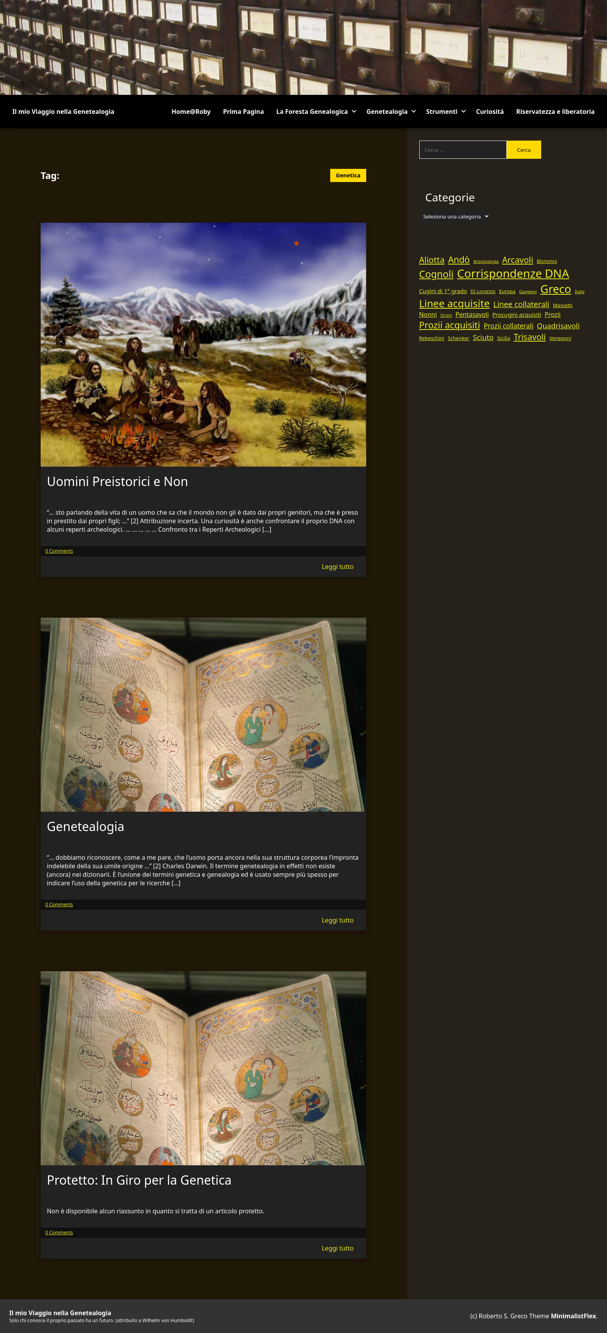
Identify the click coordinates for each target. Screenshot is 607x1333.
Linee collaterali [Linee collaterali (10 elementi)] (521, 304)
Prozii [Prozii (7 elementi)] (553, 314)
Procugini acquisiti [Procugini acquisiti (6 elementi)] (516, 314)
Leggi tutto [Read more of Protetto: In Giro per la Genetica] (337, 1248)
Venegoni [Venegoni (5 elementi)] (560, 338)
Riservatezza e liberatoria (555, 111)
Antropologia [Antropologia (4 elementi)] (486, 261)
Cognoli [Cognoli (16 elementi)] (436, 273)
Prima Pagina (243, 111)
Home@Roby (191, 111)
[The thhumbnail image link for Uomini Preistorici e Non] (203, 345)
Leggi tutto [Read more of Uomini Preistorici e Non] (337, 566)
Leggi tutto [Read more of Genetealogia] (337, 920)
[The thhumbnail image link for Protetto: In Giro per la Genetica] (203, 1068)
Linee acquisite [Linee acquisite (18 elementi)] (454, 303)
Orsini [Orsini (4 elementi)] (446, 315)
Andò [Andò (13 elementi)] (459, 260)
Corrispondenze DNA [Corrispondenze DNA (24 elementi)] (513, 273)
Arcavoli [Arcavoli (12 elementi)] (517, 259)
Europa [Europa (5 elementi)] (507, 291)
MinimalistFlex (573, 1316)
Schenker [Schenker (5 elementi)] (459, 338)
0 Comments (59, 551)
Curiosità (490, 111)
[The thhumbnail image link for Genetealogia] (203, 715)
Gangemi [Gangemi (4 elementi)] (528, 291)
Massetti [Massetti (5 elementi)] (563, 305)
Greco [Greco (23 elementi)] (555, 288)
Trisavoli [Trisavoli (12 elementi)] (530, 336)
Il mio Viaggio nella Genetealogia (63, 111)
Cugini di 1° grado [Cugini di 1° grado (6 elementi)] (443, 291)
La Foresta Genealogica (312, 111)
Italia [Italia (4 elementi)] (580, 291)
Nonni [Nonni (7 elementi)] (428, 314)
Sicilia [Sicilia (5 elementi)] (503, 338)
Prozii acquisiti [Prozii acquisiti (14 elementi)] (449, 325)
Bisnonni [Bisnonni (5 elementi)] (547, 261)
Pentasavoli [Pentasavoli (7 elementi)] (472, 314)
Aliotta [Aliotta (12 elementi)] (432, 259)
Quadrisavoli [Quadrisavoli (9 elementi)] (558, 325)
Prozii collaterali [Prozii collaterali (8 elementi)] (508, 325)
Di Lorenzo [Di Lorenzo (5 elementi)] (482, 291)
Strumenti (442, 111)
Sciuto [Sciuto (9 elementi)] (483, 337)
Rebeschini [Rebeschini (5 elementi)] (431, 338)
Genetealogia (387, 111)
